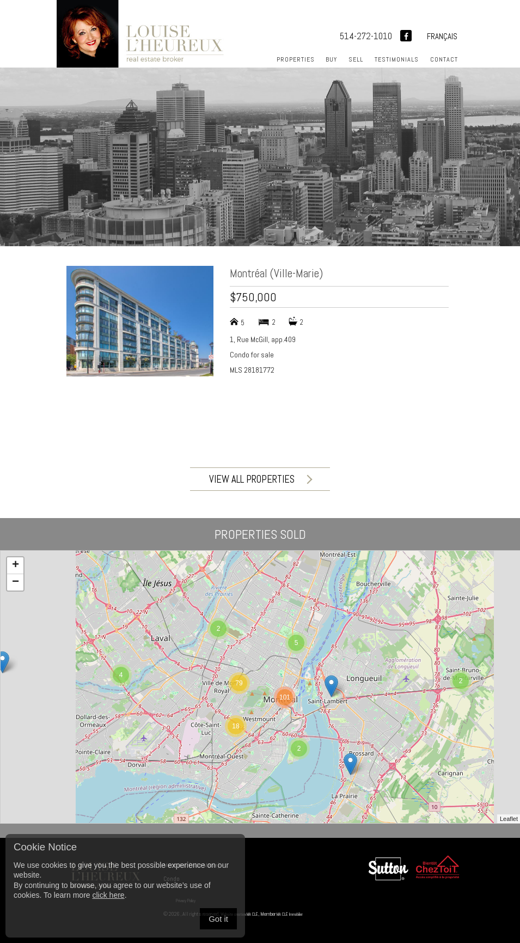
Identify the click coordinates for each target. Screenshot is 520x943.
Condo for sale (252, 355)
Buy (331, 59)
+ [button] (15, 565)
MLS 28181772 (252, 370)
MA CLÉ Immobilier (311, 913)
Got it (218, 918)
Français (442, 36)
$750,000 (253, 297)
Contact (444, 59)
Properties (296, 59)
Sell (355, 59)
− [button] (15, 582)
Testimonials (397, 59)
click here (108, 895)
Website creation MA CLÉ (247, 913)
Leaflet (509, 819)
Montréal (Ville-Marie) (276, 273)
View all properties (260, 479)
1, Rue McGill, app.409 (263, 339)
